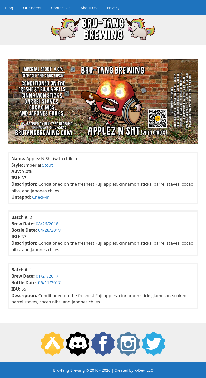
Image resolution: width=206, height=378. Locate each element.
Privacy (113, 7)
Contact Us (60, 7)
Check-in (40, 197)
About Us (88, 7)
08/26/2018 (47, 224)
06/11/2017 (49, 283)
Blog (9, 7)
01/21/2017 (47, 276)
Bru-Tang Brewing (69, 370)
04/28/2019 (49, 230)
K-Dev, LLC (143, 370)
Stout (47, 165)
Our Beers (32, 7)
